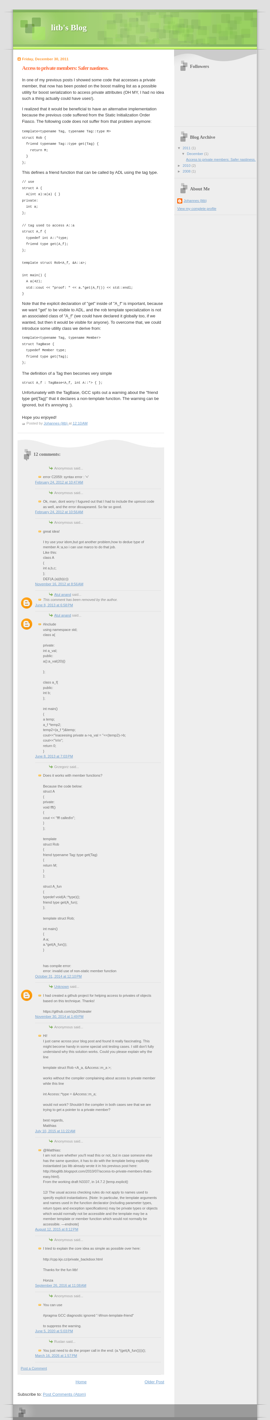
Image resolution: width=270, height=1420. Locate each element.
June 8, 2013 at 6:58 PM (54, 605)
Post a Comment (34, 1368)
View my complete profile (196, 209)
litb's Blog (69, 27)
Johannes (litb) (195, 201)
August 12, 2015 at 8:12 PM (56, 1229)
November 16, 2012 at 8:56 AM (59, 584)
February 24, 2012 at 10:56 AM (59, 512)
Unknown (61, 986)
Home (81, 1381)
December (195, 154)
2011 (187, 148)
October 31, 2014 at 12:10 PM (58, 976)
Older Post (154, 1381)
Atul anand (62, 594)
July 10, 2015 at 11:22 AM (55, 1131)
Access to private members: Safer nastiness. (221, 159)
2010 (187, 165)
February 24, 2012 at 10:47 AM (59, 482)
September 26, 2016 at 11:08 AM (60, 1285)
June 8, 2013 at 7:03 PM (54, 756)
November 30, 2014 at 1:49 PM (59, 1016)
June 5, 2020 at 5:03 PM (54, 1331)
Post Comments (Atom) (64, 1394)
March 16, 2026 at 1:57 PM (56, 1355)
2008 (187, 171)
